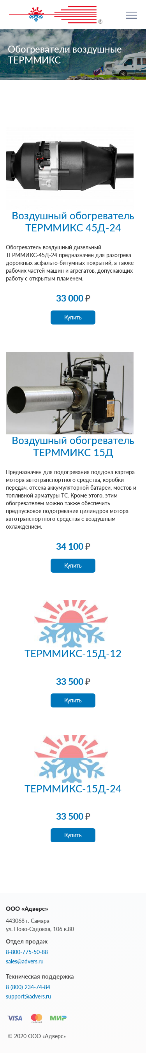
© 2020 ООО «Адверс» (37, 1036)
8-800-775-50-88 (27, 952)
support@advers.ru (28, 996)
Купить (73, 317)
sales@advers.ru (25, 961)
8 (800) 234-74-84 (28, 987)
